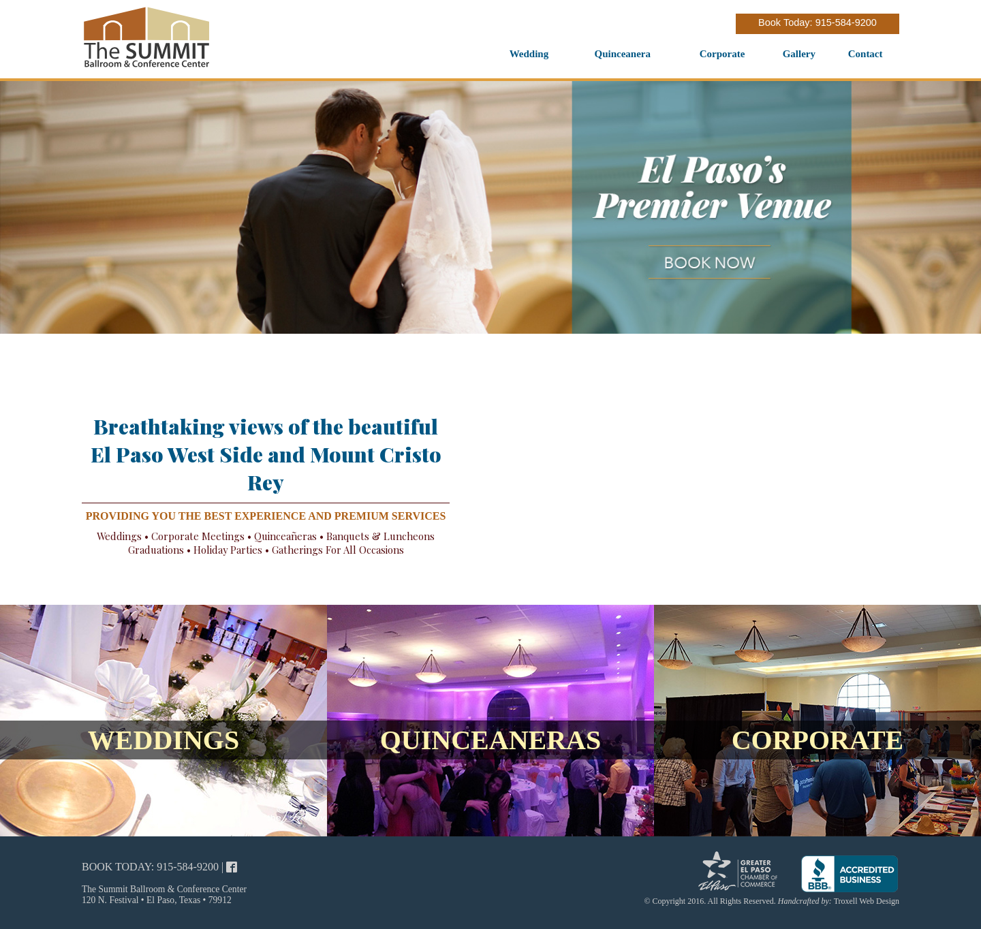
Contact (865, 53)
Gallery (799, 53)
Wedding (529, 53)
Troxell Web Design (866, 901)
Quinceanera (623, 53)
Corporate (722, 53)
